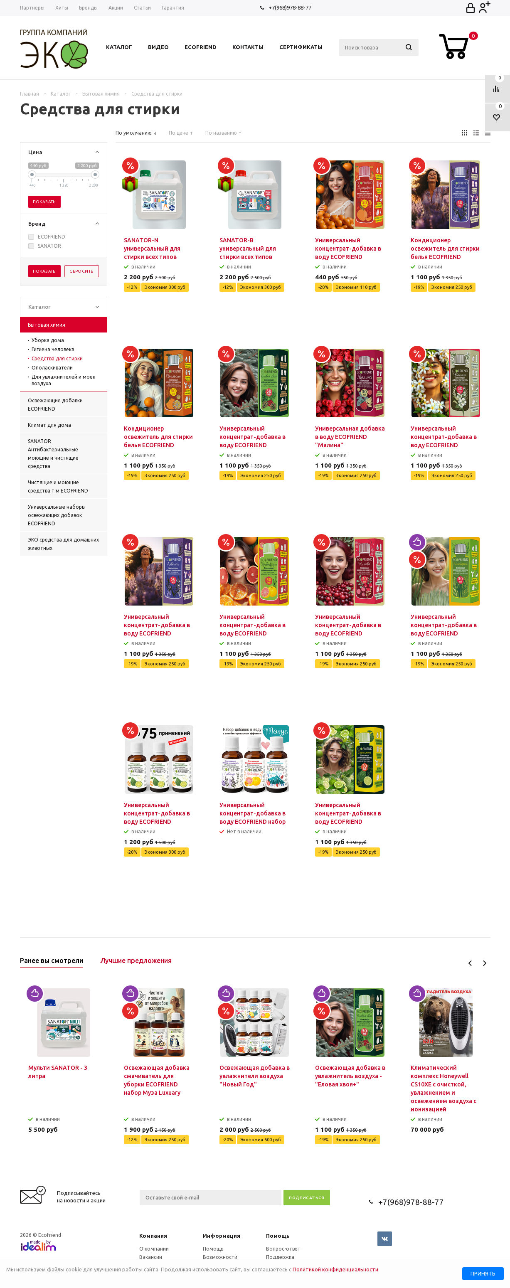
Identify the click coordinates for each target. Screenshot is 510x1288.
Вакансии (150, 1257)
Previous (470, 963)
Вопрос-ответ (283, 1248)
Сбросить (81, 271)
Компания (153, 1236)
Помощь (278, 1236)
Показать (44, 201)
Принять (483, 1274)
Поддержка (280, 1257)
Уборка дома (48, 340)
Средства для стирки (57, 358)
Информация (221, 1236)
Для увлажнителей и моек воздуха (63, 380)
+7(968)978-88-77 (290, 7)
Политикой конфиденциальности (335, 1269)
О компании (154, 1248)
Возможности (220, 1257)
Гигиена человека (53, 349)
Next (484, 963)
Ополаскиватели (52, 367)
